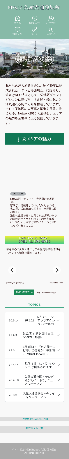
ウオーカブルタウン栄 (22, 283)
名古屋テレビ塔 (35, 428)
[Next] (57, 270)
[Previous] (12, 270)
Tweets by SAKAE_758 (34, 418)
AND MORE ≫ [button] (24, 292)
